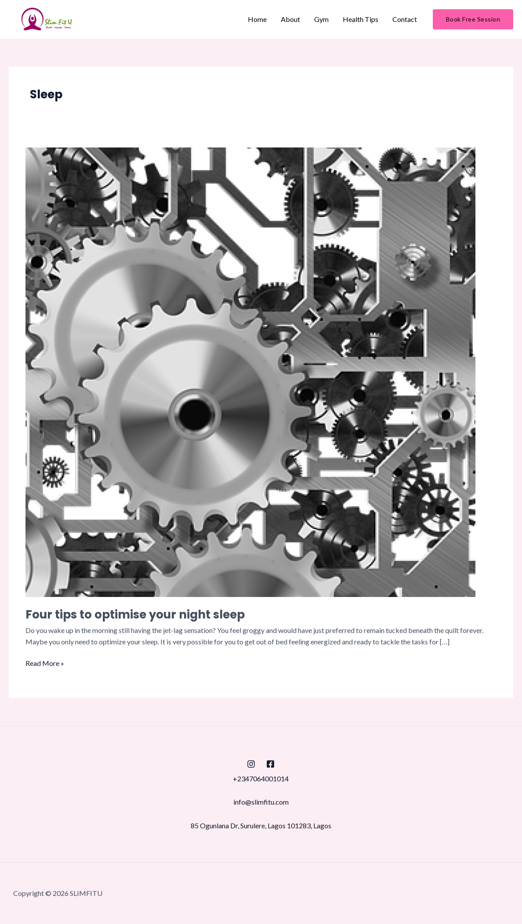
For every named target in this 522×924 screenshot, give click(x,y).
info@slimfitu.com (261, 802)
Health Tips (360, 19)
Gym (321, 19)
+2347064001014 (261, 778)
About (290, 19)
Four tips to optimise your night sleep (135, 614)
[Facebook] (270, 764)
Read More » (44, 662)
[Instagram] (251, 764)
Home (257, 19)
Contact (404, 19)
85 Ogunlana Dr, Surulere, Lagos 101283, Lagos (261, 825)
